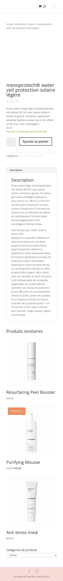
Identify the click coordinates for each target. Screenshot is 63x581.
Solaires (31, 24)
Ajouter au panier (35, 141)
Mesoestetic (20, 24)
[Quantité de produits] (11, 142)
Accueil (9, 24)
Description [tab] (16, 170)
